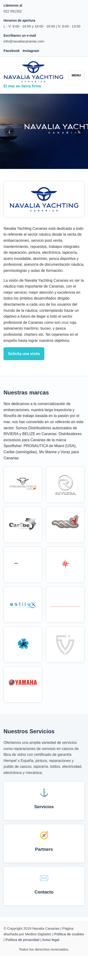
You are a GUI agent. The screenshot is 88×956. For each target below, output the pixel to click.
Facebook (12, 51)
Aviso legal (50, 940)
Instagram (31, 51)
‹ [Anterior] (9, 131)
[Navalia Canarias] (33, 71)
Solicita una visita (24, 354)
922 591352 (13, 11)
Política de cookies (69, 934)
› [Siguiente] (78, 131)
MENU (76, 75)
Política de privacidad (22, 940)
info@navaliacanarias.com (24, 41)
